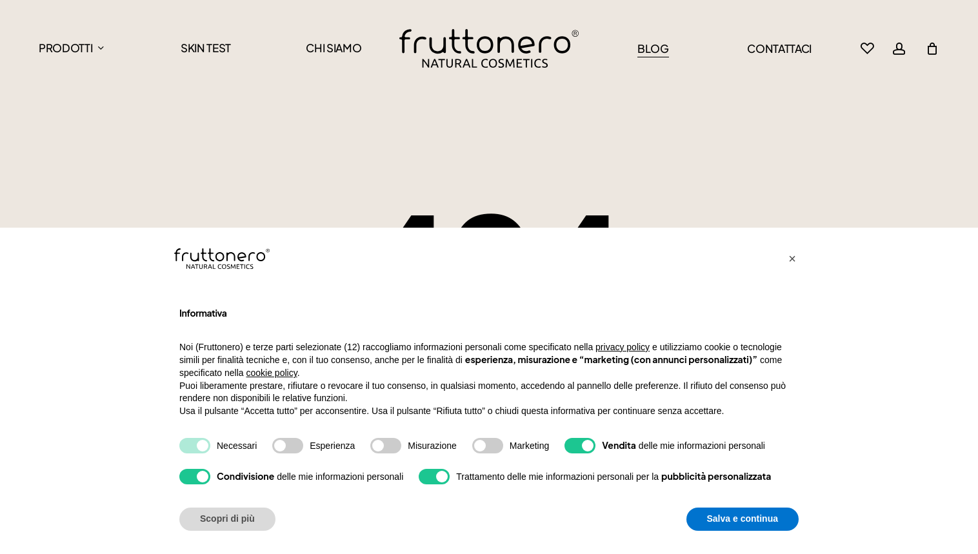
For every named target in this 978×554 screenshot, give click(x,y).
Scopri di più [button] (227, 518)
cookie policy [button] (271, 373)
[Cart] (932, 48)
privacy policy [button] (622, 347)
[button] (792, 258)
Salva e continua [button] (742, 518)
